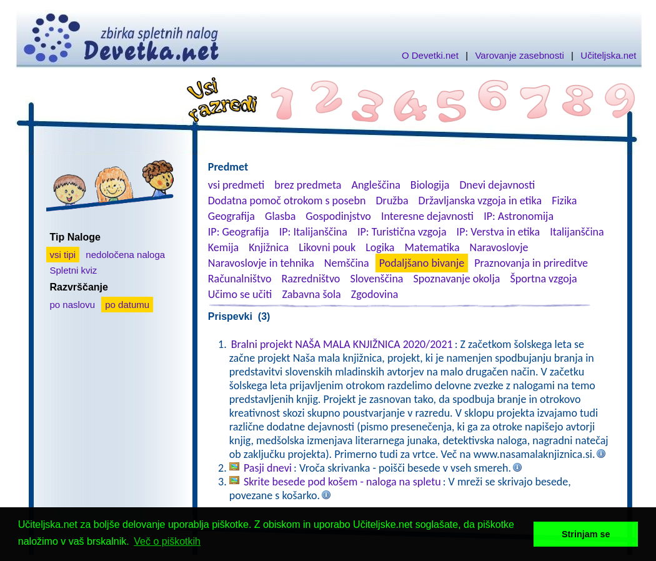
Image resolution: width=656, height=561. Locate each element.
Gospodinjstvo (338, 216)
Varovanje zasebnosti (519, 55)
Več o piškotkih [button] (167, 541)
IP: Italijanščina (313, 232)
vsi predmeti (236, 185)
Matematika (432, 247)
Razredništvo (310, 278)
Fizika (564, 200)
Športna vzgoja (543, 278)
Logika (379, 247)
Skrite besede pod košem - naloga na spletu (342, 482)
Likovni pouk (327, 247)
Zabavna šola (311, 294)
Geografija (231, 216)
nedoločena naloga (125, 254)
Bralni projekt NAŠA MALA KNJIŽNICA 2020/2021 (342, 344)
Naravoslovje (499, 247)
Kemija (223, 247)
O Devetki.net (430, 55)
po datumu (127, 304)
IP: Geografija (238, 232)
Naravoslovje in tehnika (261, 263)
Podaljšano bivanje (421, 263)
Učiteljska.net (608, 55)
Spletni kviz (73, 270)
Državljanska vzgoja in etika (480, 200)
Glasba (280, 216)
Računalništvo (240, 278)
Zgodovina (374, 294)
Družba (392, 200)
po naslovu (73, 304)
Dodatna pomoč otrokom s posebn (287, 200)
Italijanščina (577, 232)
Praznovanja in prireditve (531, 263)
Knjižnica (269, 247)
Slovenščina (376, 278)
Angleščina (375, 185)
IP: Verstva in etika (498, 232)
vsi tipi (63, 254)
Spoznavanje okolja (457, 278)
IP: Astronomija (519, 216)
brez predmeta (307, 185)
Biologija (430, 185)
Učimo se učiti (240, 294)
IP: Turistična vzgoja (402, 232)
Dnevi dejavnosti (497, 185)
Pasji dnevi (268, 468)
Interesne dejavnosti (427, 216)
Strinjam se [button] (586, 534)
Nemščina (346, 263)
